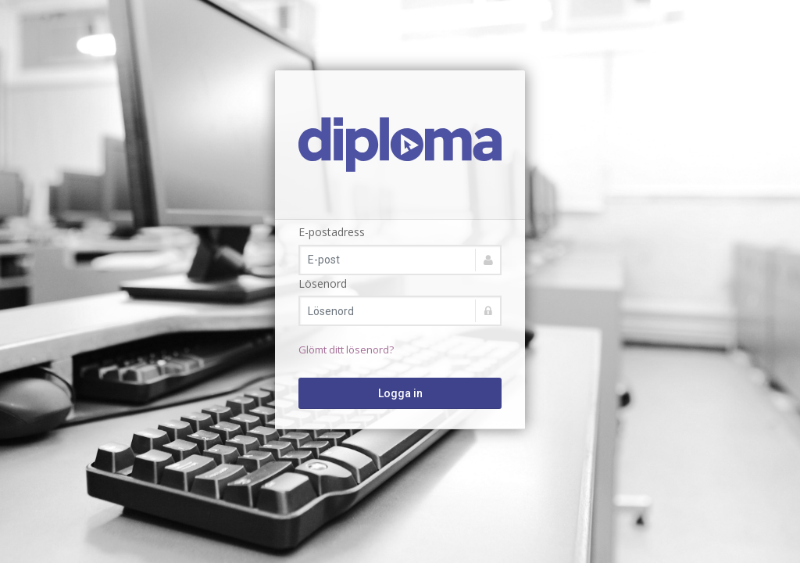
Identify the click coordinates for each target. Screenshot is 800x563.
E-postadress (331, 231)
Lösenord (322, 283)
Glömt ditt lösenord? (346, 349)
